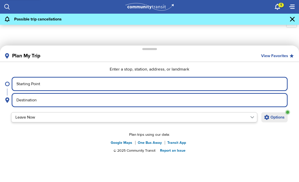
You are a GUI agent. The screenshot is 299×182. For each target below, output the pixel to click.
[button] (252, 117)
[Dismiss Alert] (292, 19)
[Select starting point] (150, 84)
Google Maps (121, 143)
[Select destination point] (150, 100)
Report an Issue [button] (173, 150)
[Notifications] (278, 7)
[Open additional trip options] (274, 117)
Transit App (176, 143)
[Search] (7, 7)
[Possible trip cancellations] (144, 19)
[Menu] (292, 7)
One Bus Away (150, 143)
